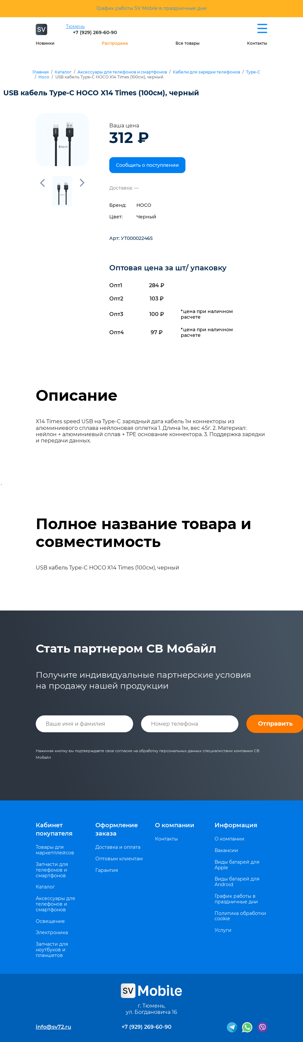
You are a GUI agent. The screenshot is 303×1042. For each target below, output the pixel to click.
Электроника (52, 932)
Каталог (63, 72)
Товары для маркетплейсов (55, 850)
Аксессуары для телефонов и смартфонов (122, 72)
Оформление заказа (116, 829)
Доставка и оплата (117, 847)
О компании (174, 825)
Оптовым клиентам (119, 859)
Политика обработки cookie (240, 916)
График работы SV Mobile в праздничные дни (151, 8)
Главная (40, 72)
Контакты (257, 43)
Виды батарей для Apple (237, 865)
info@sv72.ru (53, 1027)
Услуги (223, 930)
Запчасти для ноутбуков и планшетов (52, 949)
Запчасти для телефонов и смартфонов (52, 870)
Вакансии (226, 850)
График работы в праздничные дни (236, 899)
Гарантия (106, 870)
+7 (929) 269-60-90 (95, 32)
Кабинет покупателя (54, 829)
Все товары (188, 43)
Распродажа (115, 43)
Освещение (50, 921)
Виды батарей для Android (237, 881)
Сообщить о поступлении (147, 165)
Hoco (43, 77)
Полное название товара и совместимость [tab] (143, 533)
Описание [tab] (77, 395)
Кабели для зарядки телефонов (206, 72)
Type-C (253, 72)
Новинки (45, 43)
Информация (236, 825)
